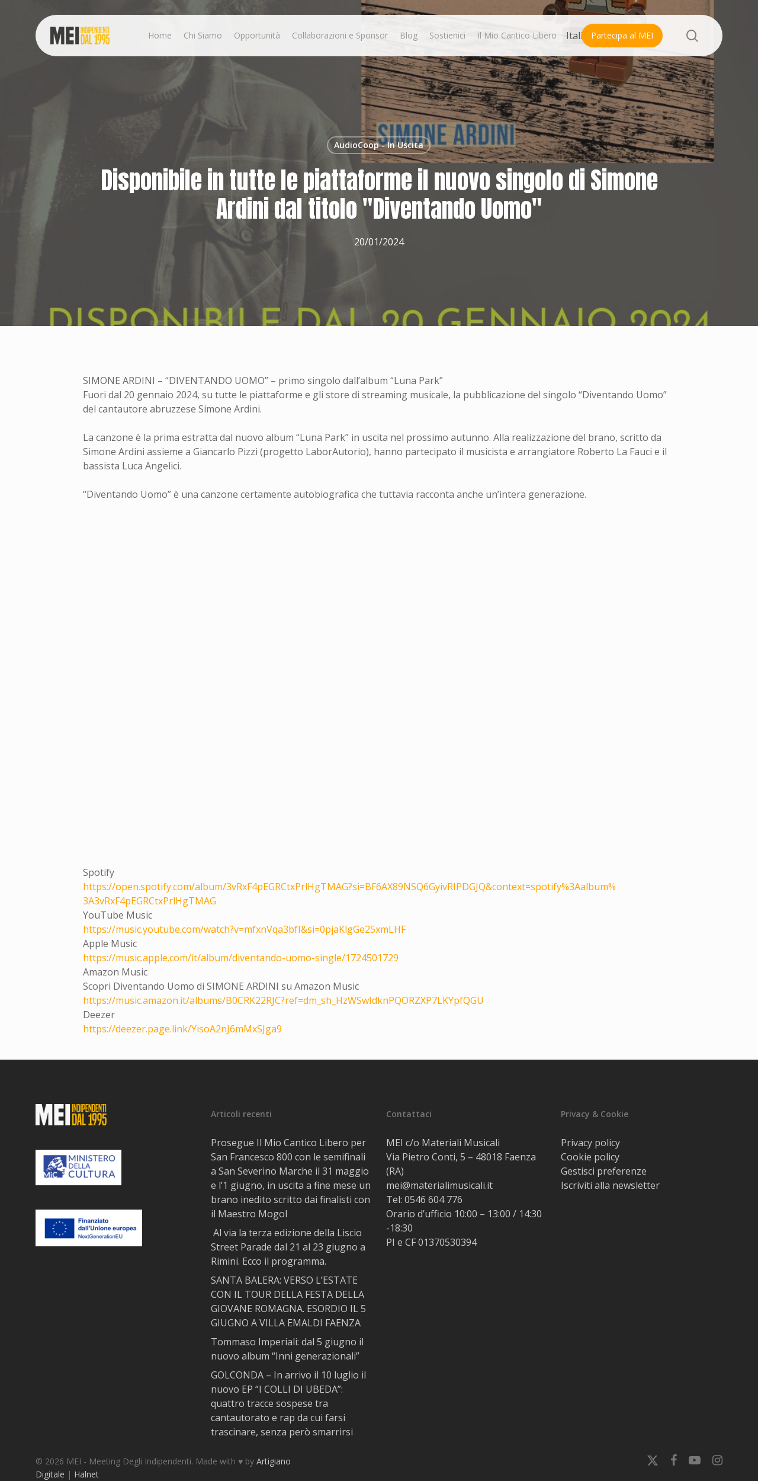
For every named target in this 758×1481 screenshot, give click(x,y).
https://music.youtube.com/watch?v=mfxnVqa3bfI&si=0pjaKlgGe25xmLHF (244, 929)
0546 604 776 (433, 1199)
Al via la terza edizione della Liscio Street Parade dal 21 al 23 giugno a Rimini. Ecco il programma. (288, 1247)
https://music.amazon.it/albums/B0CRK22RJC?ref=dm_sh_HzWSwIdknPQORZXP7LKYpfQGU (283, 1000)
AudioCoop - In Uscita (378, 145)
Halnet (86, 1474)
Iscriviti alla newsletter (610, 1185)
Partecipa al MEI (622, 35)
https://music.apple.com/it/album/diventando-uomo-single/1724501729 (241, 957)
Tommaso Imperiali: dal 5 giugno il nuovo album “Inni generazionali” (287, 1348)
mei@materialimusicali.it (439, 1185)
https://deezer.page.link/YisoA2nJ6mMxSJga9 (182, 1028)
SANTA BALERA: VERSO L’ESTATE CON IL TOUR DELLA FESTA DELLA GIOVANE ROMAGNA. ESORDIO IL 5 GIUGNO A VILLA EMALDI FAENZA (288, 1301)
